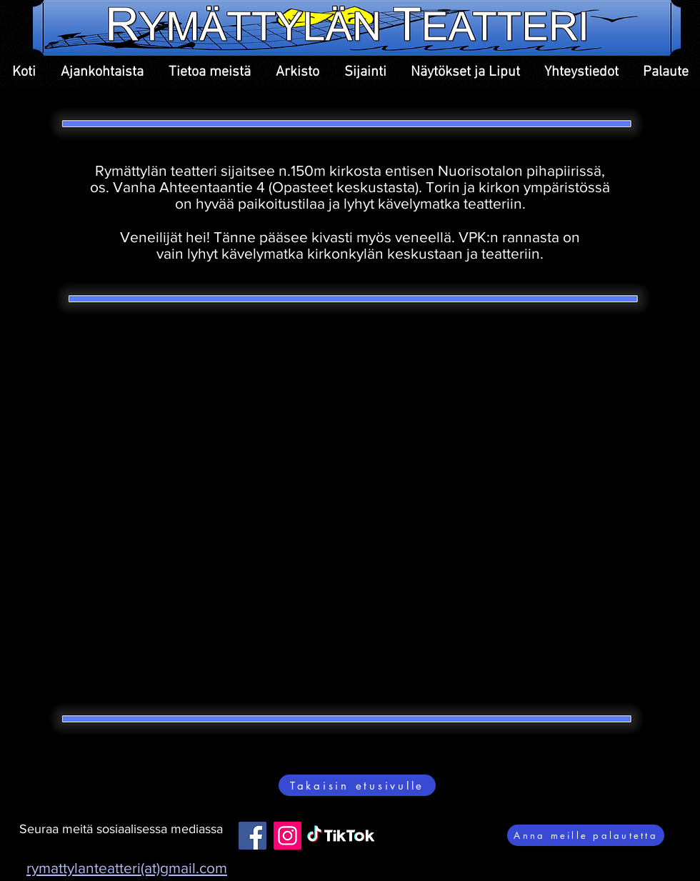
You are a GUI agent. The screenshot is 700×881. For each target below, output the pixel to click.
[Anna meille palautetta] (585, 835)
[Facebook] (252, 836)
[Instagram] (287, 836)
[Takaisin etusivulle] (357, 785)
